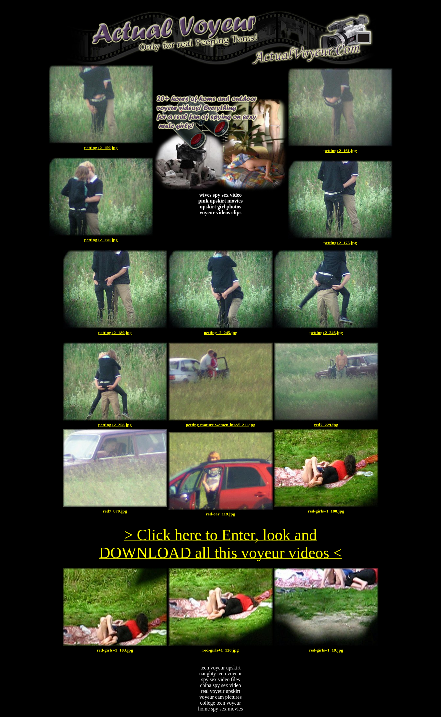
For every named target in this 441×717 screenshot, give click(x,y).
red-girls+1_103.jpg (115, 650)
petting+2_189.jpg (115, 332)
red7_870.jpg (115, 511)
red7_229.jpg (326, 424)
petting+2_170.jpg (101, 239)
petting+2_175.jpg (340, 242)
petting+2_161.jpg (340, 150)
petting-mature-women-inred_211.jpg (220, 424)
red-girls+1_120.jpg (220, 650)
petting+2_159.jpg (101, 147)
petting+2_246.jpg (326, 332)
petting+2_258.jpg (115, 424)
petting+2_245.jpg (220, 332)
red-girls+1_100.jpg (326, 511)
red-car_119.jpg (220, 514)
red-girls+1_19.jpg (326, 650)
